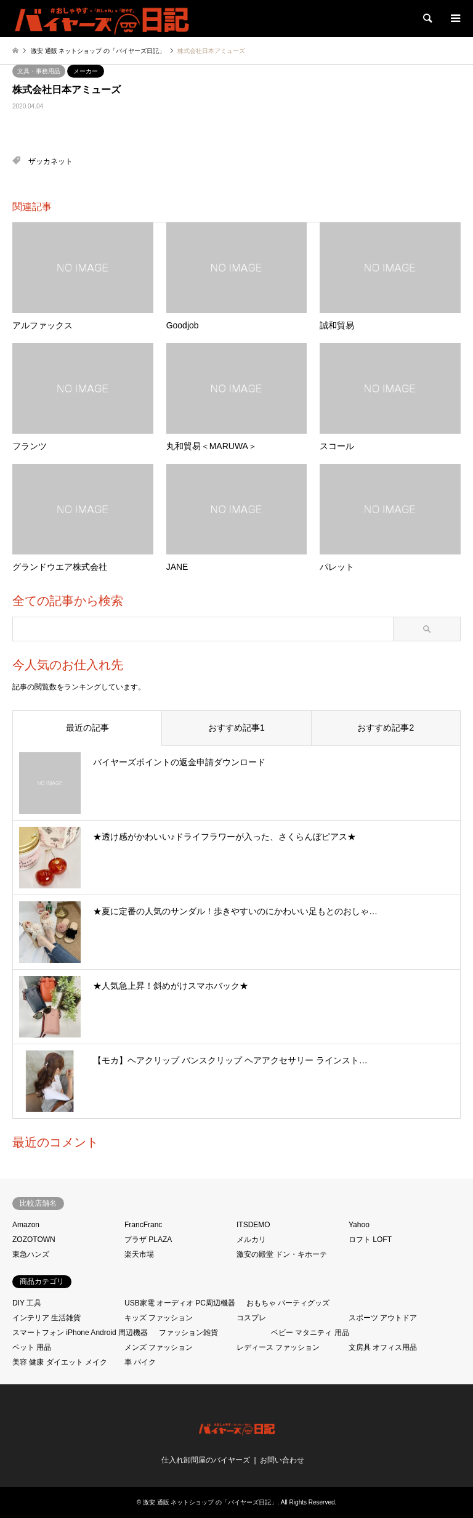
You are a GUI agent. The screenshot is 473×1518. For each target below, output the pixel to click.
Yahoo (359, 1224)
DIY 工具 (26, 1303)
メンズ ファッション (158, 1347)
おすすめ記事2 (385, 728)
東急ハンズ (30, 1254)
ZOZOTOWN (33, 1239)
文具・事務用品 (38, 71)
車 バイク (140, 1362)
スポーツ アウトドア (383, 1317)
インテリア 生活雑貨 (46, 1317)
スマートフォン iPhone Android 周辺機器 (80, 1332)
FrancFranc (143, 1224)
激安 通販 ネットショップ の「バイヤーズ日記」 (210, 1502)
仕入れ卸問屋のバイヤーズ (205, 1460)
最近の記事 (87, 728)
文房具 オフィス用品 (383, 1347)
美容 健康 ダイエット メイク (59, 1362)
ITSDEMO (253, 1224)
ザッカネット (50, 161)
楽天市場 (139, 1254)
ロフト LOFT (370, 1239)
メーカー (85, 71)
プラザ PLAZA (148, 1239)
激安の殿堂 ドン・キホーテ (281, 1254)
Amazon (25, 1224)
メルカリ (251, 1239)
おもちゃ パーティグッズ (287, 1303)
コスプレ (251, 1317)
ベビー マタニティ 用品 (310, 1332)
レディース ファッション (278, 1347)
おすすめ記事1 (236, 728)
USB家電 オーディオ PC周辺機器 (179, 1303)
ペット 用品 (31, 1347)
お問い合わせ (282, 1460)
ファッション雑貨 (188, 1332)
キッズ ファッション (158, 1317)
